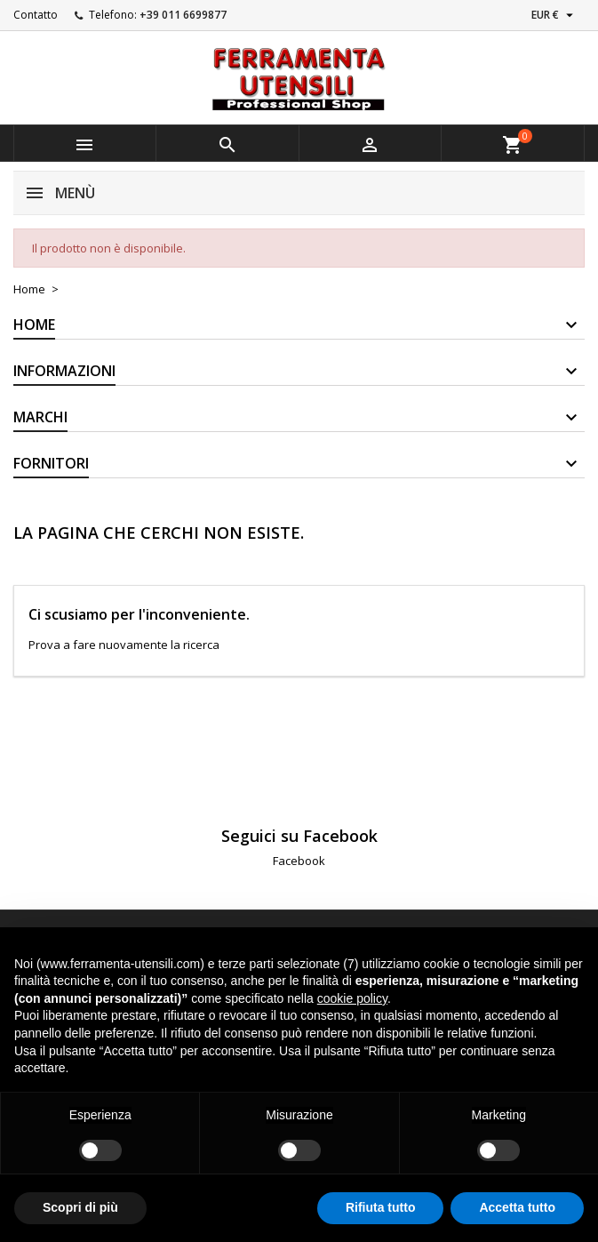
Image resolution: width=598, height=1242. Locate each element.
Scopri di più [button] (80, 1207)
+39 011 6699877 (183, 14)
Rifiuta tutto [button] (381, 1207)
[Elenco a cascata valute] (554, 15)
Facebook (299, 861)
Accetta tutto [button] (517, 1207)
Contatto (35, 14)
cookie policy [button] (352, 998)
